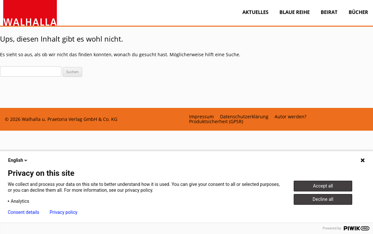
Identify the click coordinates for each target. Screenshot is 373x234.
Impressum (201, 116)
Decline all (323, 199)
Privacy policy (63, 212)
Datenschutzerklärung (244, 116)
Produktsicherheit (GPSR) (216, 121)
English (18, 160)
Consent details (23, 212)
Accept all (323, 185)
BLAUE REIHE (294, 12)
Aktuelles (255, 12)
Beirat (329, 12)
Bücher (358, 12)
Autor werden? (290, 116)
